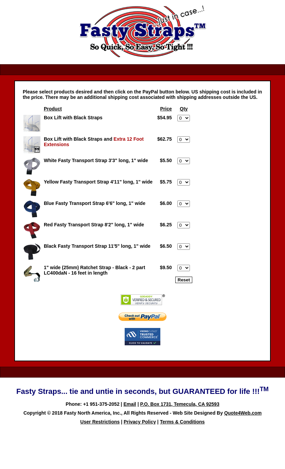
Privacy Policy (140, 421)
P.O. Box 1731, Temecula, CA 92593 (179, 404)
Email (129, 404)
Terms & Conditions (182, 421)
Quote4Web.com (243, 413)
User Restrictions (100, 421)
